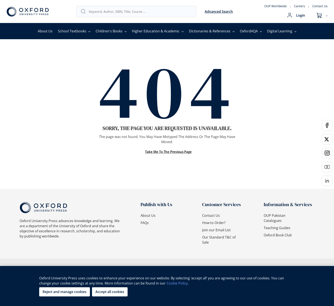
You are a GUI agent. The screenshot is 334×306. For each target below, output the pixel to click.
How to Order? (214, 222)
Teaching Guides (277, 228)
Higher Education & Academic (156, 31)
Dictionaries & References (209, 31)
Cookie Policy (177, 283)
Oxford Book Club (278, 235)
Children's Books (109, 31)
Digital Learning (279, 31)
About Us (45, 31)
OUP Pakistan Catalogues (274, 218)
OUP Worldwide (275, 6)
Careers (299, 6)
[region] (167, 286)
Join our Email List (216, 230)
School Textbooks (72, 31)
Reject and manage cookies (64, 291)
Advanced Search (219, 11)
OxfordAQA (249, 31)
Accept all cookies (109, 291)
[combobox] (140, 11)
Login (300, 15)
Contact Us (320, 6)
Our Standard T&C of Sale (219, 240)
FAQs (145, 222)
